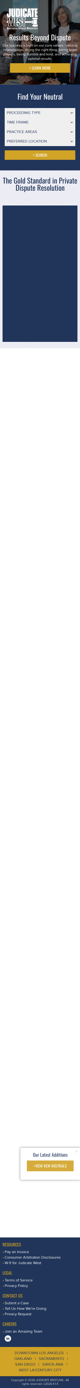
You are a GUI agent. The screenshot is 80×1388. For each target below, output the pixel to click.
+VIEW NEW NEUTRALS (50, 1166)
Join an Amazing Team (23, 1331)
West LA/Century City (40, 1370)
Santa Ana (52, 1364)
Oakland (23, 1358)
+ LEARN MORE (40, 68)
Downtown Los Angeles (39, 1353)
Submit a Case (17, 1303)
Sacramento (51, 1358)
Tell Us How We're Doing (25, 1308)
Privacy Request (18, 1314)
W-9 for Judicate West (23, 1263)
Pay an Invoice (17, 1252)
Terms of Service (19, 1280)
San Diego (25, 1364)
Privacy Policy (16, 1286)
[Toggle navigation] (72, 7)
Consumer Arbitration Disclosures (33, 1257)
